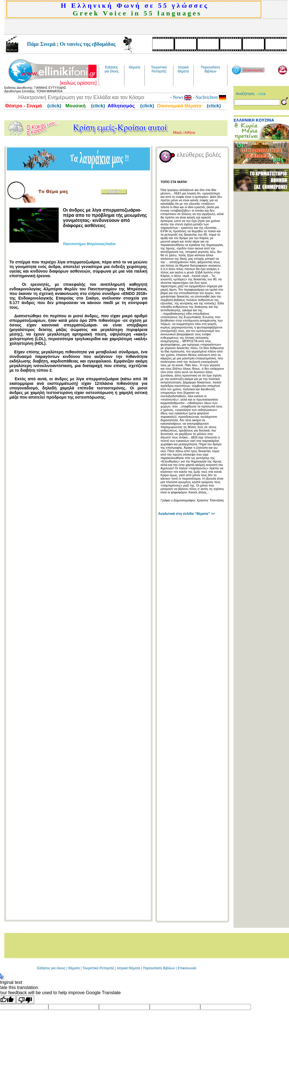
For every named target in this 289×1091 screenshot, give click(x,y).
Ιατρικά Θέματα (128, 968)
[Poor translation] (25, 999)
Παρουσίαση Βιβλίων (159, 968)
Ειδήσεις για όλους (51, 968)
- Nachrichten (208, 97)
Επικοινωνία (187, 968)
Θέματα (74, 968)
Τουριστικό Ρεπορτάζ (98, 968)
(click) (53, 106)
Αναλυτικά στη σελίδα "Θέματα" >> (186, 514)
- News (181, 97)
